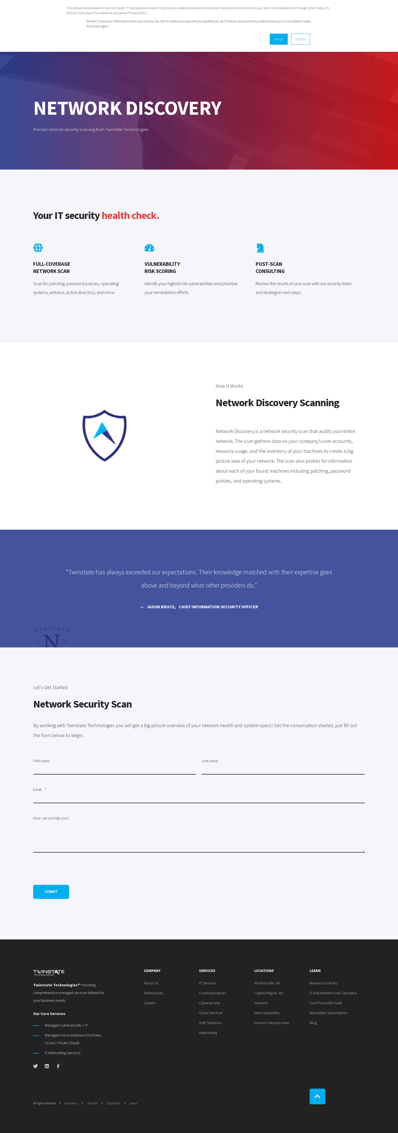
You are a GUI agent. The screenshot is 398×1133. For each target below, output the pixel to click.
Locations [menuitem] (264, 971)
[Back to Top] (317, 1096)
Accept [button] (278, 39)
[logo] (48, 972)
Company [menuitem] (152, 971)
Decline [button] (300, 39)
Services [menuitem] (207, 971)
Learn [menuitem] (315, 971)
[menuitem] (151, 983)
